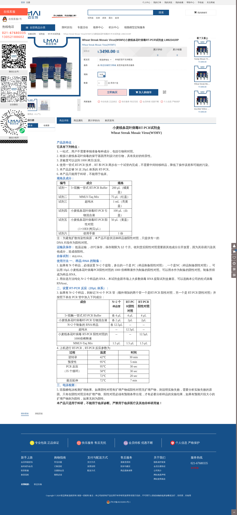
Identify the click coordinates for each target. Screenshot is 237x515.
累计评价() (94, 120)
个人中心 (146, 2)
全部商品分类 (35, 27)
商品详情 (63, 120)
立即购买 (112, 92)
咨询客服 (195, 468)
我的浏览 (168, 2)
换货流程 (25, 475)
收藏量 (46, 125)
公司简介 (158, 470)
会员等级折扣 (27, 462)
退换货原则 (125, 462)
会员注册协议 (159, 466)
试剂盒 (91, 18)
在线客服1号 (12, 19)
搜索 (161, 12)
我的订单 (157, 2)
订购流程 (58, 466)
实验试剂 (32, 34)
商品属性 (78, 120)
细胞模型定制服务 (134, 27)
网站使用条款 (159, 479)
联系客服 (25, 470)
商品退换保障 (126, 470)
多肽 (104, 18)
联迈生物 (38, 484)
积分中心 (114, 27)
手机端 (200, 2)
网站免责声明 (159, 475)
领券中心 (98, 27)
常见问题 (58, 462)
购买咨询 (109, 120)
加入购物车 (143, 92)
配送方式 (91, 470)
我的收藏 (179, 2)
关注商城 (211, 2)
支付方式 (91, 462)
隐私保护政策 (159, 462)
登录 (23, 2)
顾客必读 (58, 475)
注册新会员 (59, 470)
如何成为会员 (27, 466)
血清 (117, 18)
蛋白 (111, 18)
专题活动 (82, 27)
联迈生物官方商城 (108, 65)
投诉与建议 (125, 466)
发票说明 (91, 466)
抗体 (98, 18)
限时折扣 (67, 27)
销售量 (30, 125)
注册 (28, 2)
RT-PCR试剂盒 (54, 34)
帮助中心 (190, 2)
